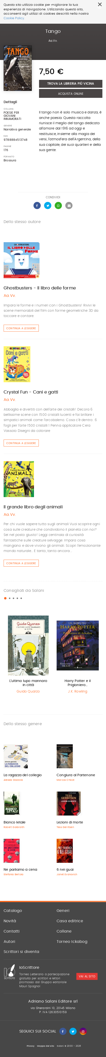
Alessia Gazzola (13, 780)
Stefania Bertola (13, 874)
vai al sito (87, 976)
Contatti (12, 931)
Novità (10, 921)
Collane (64, 931)
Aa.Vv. (53, 40)
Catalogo (13, 911)
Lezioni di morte (70, 822)
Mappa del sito (45, 1046)
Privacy (30, 1046)
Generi (63, 911)
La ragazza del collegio (23, 775)
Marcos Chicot (66, 780)
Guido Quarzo (28, 691)
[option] (28, 656)
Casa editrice (70, 921)
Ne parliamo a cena (20, 869)
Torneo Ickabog (72, 942)
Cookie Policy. (14, 18)
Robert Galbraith (14, 827)
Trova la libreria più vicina (70, 83)
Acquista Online (70, 93)
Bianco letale (15, 822)
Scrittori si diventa (21, 952)
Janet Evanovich (67, 874)
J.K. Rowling (77, 691)
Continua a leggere (21, 328)
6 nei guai (65, 869)
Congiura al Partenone (76, 775)
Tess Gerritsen (65, 827)
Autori (9, 942)
